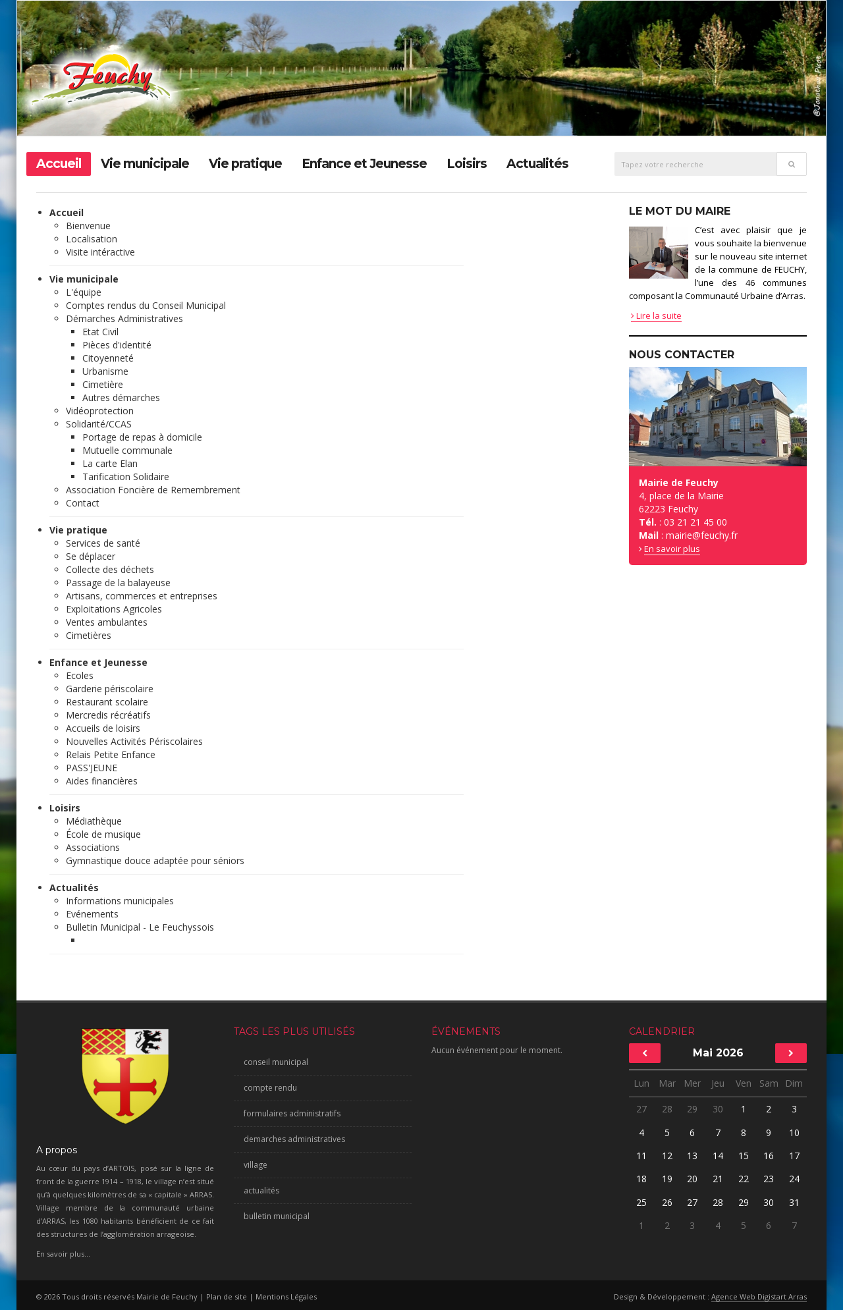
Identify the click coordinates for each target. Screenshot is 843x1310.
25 (641, 1202)
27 (641, 1109)
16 (768, 1155)
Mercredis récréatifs (108, 715)
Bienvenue (88, 225)
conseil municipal (276, 1062)
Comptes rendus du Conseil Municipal (146, 305)
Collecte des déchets (110, 569)
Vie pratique (245, 163)
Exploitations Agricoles (114, 609)
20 (692, 1178)
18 (641, 1178)
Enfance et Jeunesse (364, 163)
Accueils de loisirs (103, 728)
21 (718, 1178)
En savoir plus (672, 549)
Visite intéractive (100, 252)
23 (768, 1178)
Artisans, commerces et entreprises (141, 595)
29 (692, 1109)
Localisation (91, 238)
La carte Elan (110, 463)
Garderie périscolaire (109, 688)
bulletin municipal (277, 1216)
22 (743, 1178)
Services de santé (103, 543)
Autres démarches (121, 397)
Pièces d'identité (116, 345)
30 (718, 1109)
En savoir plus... (63, 1254)
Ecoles (80, 675)
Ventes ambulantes (107, 622)
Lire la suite (656, 315)
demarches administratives (294, 1139)
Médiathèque (94, 821)
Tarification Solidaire (125, 476)
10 (794, 1132)
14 (718, 1155)
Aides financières (102, 781)
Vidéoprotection (100, 410)
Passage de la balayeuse (118, 582)
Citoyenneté (108, 358)
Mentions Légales (286, 1296)
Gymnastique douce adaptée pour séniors (155, 860)
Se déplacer (90, 556)
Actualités (537, 163)
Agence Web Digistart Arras (759, 1296)
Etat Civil (100, 331)
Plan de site (226, 1296)
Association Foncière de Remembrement (153, 489)
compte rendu (270, 1087)
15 (743, 1155)
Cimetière (102, 384)
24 (794, 1178)
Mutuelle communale (127, 450)
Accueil (58, 163)
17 (794, 1155)
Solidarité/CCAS (99, 424)
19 (667, 1178)
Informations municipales (120, 900)
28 (667, 1109)
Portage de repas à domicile (142, 437)
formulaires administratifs (292, 1113)
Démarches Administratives (124, 318)
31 (794, 1202)
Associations (93, 847)
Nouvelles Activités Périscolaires (134, 741)
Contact (82, 503)
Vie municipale (145, 163)
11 (641, 1155)
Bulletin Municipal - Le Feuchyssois (140, 927)
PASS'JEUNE (91, 767)
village (255, 1164)
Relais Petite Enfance (110, 754)
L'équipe (83, 292)
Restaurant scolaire (107, 702)
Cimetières (88, 635)
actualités (261, 1190)
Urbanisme (105, 371)
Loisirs (467, 163)
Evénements (92, 914)
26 (667, 1202)
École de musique (103, 834)
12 (667, 1155)
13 (692, 1155)
